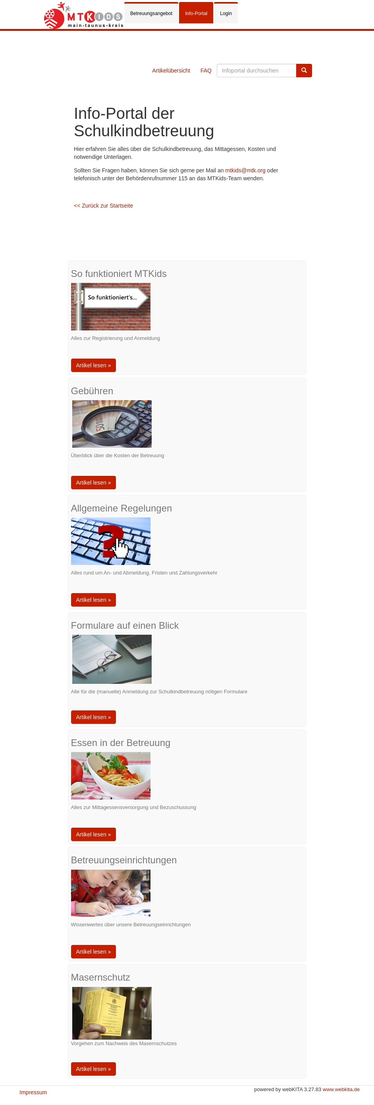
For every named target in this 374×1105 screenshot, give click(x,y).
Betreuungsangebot (151, 13)
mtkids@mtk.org (245, 170)
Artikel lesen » (93, 365)
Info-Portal (196, 13)
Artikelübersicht (171, 70)
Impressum (33, 1092)
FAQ (206, 70)
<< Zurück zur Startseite (103, 205)
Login (226, 13)
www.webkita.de (341, 1089)
